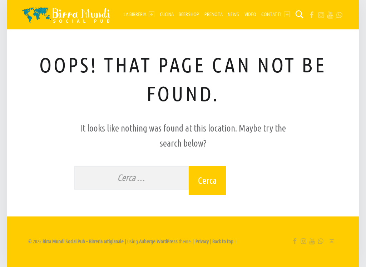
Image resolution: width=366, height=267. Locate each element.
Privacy (202, 241)
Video (250, 14)
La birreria (139, 14)
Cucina (167, 14)
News (233, 14)
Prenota (213, 14)
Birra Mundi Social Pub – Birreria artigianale (83, 241)
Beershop (189, 14)
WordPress (167, 241)
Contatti (275, 14)
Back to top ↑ (224, 241)
